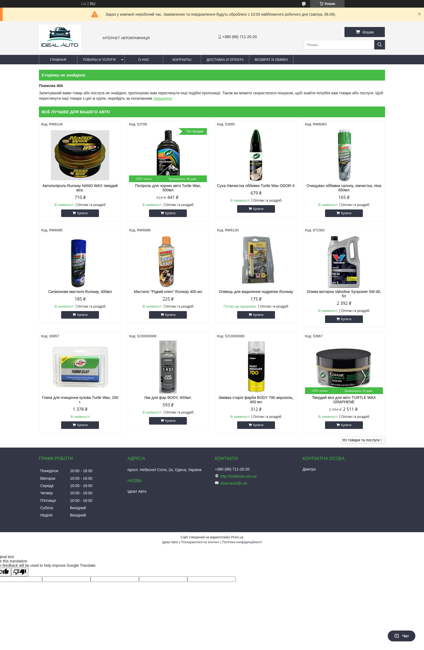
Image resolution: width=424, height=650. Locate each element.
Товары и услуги (99, 60)
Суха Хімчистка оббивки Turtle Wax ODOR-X (256, 186)
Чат (401, 636)
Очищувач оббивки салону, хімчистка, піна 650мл (344, 188)
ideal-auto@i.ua (233, 483)
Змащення (162, 98)
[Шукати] (379, 44)
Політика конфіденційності (242, 542)
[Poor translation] (19, 572)
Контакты (181, 60)
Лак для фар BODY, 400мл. (168, 397)
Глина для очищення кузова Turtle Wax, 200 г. (80, 399)
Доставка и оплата (225, 60)
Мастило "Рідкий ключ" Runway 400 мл (168, 291)
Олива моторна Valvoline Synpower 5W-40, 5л (344, 293)
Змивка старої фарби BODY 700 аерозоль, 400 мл (255, 399)
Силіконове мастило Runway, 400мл (80, 291)
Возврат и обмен (271, 60)
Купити (82, 213)
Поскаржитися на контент (200, 542)
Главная (58, 60)
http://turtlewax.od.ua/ (238, 476)
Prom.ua (237, 537)
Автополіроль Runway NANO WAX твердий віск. (80, 188)
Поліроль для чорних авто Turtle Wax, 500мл (168, 188)
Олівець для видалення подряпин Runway (256, 291)
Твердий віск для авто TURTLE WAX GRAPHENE (344, 399)
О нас (143, 60)
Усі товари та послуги (361, 440)
